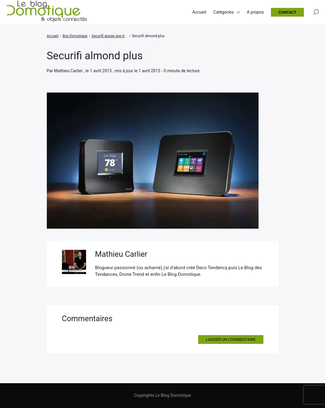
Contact (287, 12)
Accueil (199, 12)
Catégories (223, 12)
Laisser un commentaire (231, 339)
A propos (255, 12)
